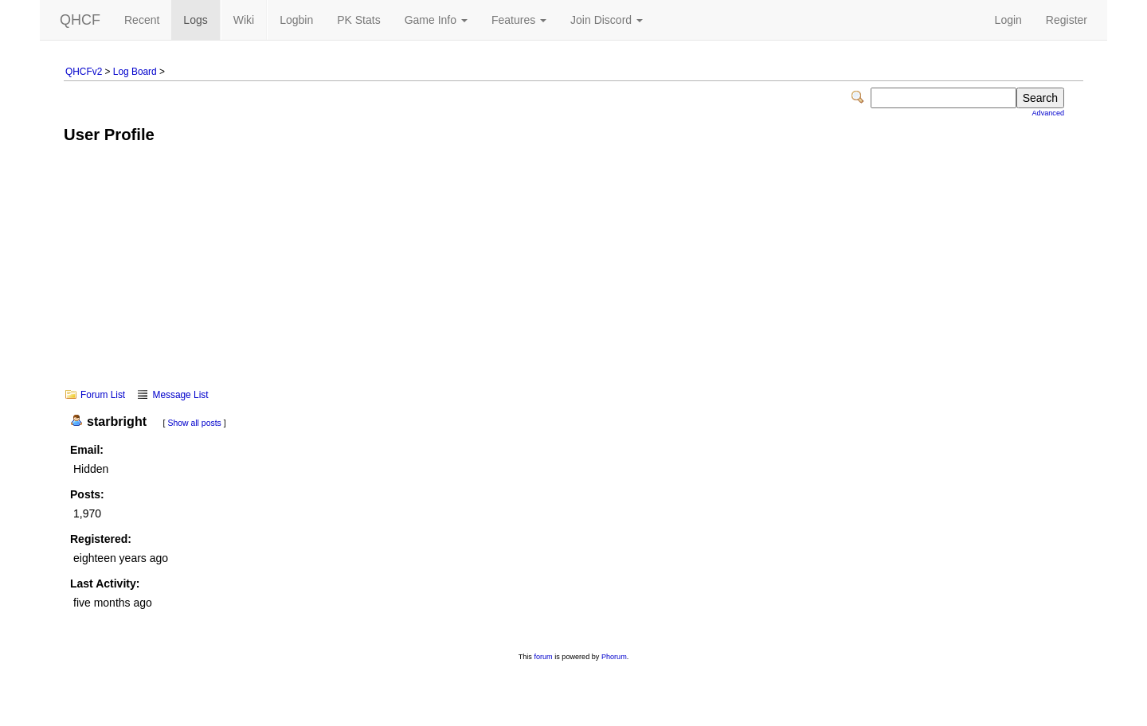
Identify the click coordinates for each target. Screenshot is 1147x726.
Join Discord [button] (606, 20)
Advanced (1048, 113)
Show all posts (194, 423)
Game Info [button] (436, 20)
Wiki (243, 20)
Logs (195, 20)
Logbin (296, 20)
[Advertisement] (573, 277)
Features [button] (518, 20)
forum (543, 657)
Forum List (102, 394)
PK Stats (358, 20)
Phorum (614, 657)
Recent (141, 20)
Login (1008, 20)
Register (1066, 20)
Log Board (135, 71)
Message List (180, 394)
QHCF (80, 20)
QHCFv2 (83, 71)
